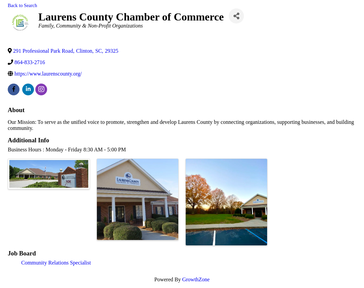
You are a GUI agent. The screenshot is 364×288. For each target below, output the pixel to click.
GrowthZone (196, 279)
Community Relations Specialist (56, 263)
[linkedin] (28, 89)
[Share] (236, 15)
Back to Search (22, 5)
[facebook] (14, 89)
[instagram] (41, 89)
